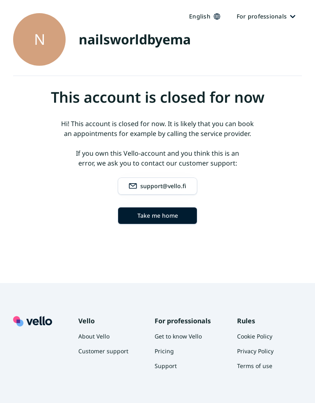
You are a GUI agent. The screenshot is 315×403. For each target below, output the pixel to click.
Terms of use (254, 366)
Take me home (157, 215)
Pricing (164, 351)
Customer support (103, 351)
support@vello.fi (157, 186)
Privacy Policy (255, 351)
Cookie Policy (254, 336)
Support (166, 366)
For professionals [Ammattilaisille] (266, 16)
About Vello (94, 336)
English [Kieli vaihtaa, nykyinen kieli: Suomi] (204, 16)
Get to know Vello (178, 336)
